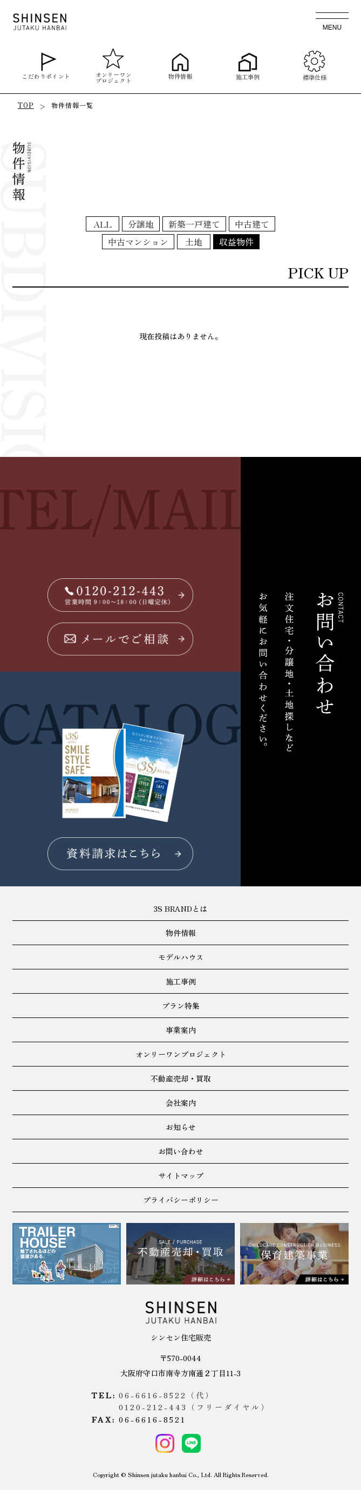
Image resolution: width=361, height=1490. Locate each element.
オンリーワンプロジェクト (113, 66)
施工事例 (248, 66)
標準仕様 (315, 65)
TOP (26, 105)
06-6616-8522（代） (166, 1395)
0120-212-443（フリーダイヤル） (194, 1407)
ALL (102, 223)
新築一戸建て (194, 223)
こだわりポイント (46, 65)
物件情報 (180, 65)
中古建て (252, 223)
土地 (193, 241)
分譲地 (141, 223)
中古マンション (138, 241)
